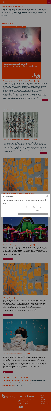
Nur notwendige (23, 214)
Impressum (10, 213)
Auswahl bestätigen (33, 214)
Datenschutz (5, 213)
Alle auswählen (43, 214)
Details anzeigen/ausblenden (42, 210)
